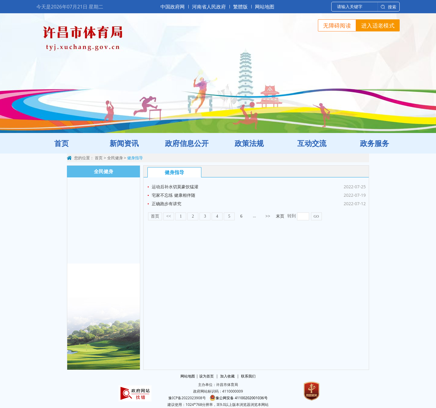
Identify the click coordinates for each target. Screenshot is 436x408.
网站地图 (264, 6)
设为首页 (206, 376)
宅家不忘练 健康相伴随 (173, 195)
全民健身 (115, 157)
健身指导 (135, 157)
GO (316, 216)
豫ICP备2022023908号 (187, 397)
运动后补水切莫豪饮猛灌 (175, 186)
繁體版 (240, 6)
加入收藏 (227, 376)
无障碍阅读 (337, 25)
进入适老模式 (378, 25)
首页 (99, 157)
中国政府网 (172, 6)
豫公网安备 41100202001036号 (238, 397)
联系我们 (248, 376)
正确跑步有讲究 (166, 203)
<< (168, 216)
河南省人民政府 (209, 6)
